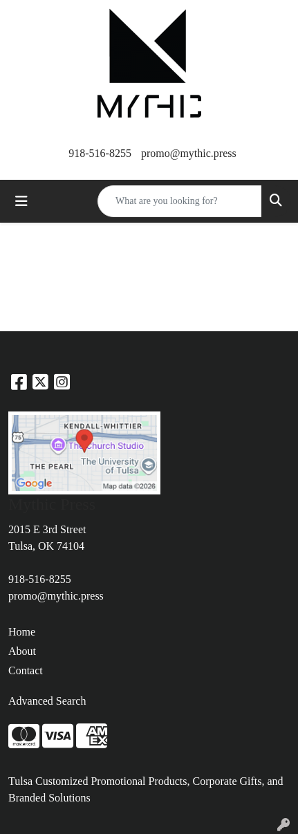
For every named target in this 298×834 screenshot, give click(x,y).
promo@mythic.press (188, 153)
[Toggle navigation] (21, 201)
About (22, 651)
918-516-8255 (99, 153)
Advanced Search (47, 701)
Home (21, 632)
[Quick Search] (179, 201)
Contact (25, 670)
